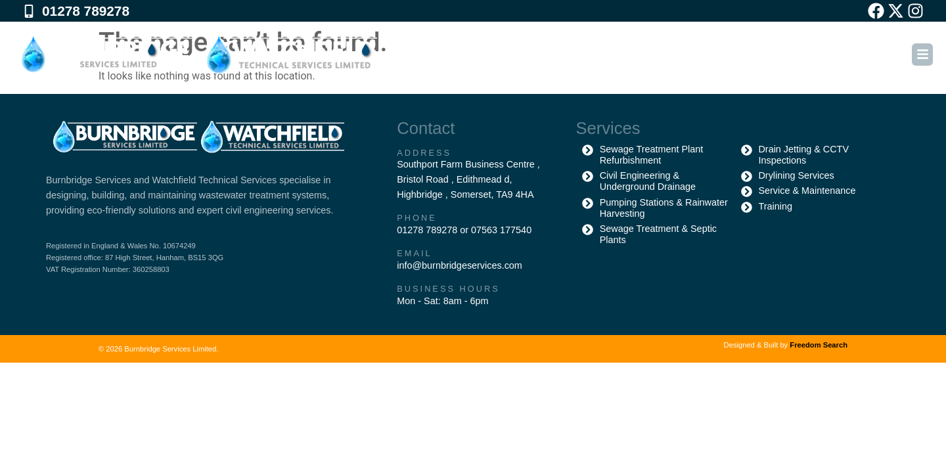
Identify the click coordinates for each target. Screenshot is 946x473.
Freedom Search (818, 345)
